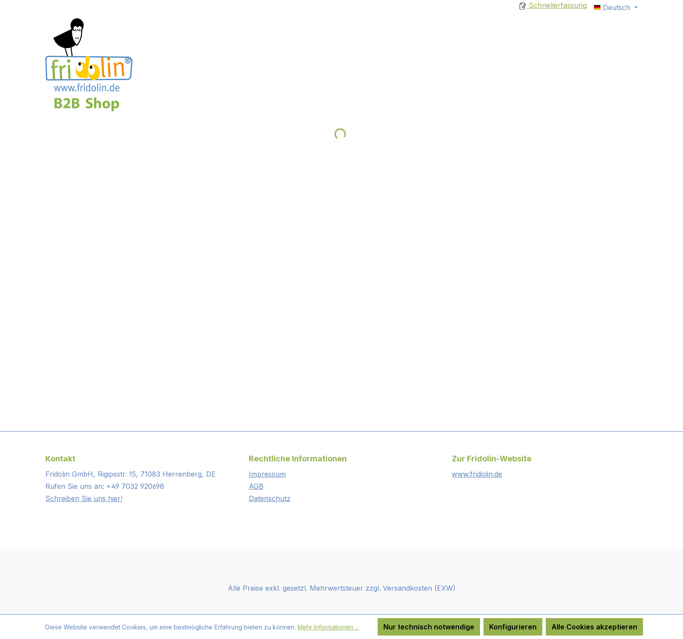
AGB (256, 486)
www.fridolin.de (477, 474)
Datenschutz (270, 498)
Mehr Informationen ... (328, 627)
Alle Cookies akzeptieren (594, 626)
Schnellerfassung (553, 5)
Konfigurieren (513, 626)
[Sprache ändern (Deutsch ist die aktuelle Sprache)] (616, 7)
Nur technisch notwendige (428, 626)
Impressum (267, 474)
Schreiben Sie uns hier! (83, 498)
